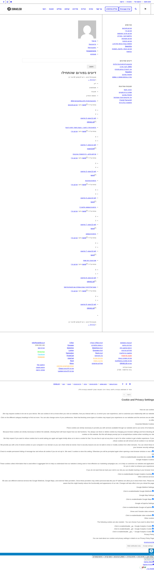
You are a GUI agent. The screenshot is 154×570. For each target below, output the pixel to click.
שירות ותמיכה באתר (125, 358)
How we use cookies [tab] (147, 410)
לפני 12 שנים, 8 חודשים (88, 278)
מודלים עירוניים (127, 350)
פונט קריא (108, 557)
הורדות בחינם (127, 345)
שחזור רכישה (40, 370)
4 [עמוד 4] (91, 80)
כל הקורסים (99, 355)
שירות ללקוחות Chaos (66, 368)
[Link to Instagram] (7, 2)
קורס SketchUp (97, 348)
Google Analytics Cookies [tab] (145, 460)
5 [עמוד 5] (90, 80)
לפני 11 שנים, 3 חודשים (88, 118)
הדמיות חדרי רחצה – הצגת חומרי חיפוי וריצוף (80, 127)
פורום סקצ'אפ (73, 105)
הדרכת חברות (98, 358)
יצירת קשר (41, 348)
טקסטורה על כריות (125, 102)
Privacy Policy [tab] (149, 534)
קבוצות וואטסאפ (126, 343)
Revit (72, 361)
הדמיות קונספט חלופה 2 (88, 207)
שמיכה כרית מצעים (125, 92)
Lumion (71, 350)
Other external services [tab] (146, 477)
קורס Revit (99, 353)
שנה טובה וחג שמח (89, 260)
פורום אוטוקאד (126, 38)
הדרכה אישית (98, 361)
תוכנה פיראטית (127, 355)
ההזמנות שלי (137, 2)
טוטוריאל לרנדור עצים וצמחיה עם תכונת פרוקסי (80, 287)
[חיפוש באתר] (135, 9)
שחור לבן (150, 557)
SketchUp (70, 348)
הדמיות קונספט (91, 234)
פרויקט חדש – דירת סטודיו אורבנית (84, 154)
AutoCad (71, 358)
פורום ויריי (74, 131)
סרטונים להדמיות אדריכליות (122, 64)
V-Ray (71, 343)
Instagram (41, 357)
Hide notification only (134, 546)
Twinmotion (70, 353)
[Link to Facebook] (4, 2)
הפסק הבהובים (119, 557)
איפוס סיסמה (147, 2)
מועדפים (93, 54)
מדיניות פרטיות (149, 542)
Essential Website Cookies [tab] (144, 424)
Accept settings (148, 546)
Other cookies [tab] (149, 518)
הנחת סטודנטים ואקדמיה (65, 366)
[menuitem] (122, 1)
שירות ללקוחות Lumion (66, 371)
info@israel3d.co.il (38, 343)
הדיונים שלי (92, 44)
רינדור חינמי (128, 90)
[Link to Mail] (11, 2)
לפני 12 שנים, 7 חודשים (88, 224)
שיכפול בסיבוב (127, 74)
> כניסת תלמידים (97, 345)
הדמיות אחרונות (90, 180)
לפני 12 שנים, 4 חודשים (88, 198)
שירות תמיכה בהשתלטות (123, 361)
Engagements (91, 51)
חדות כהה (141, 557)
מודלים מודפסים (97, 363)
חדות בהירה (131, 557)
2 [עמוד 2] (94, 80)
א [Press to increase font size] (152, 559)
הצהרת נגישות (148, 564)
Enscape (71, 345)
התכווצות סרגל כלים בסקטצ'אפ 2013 (83, 101)
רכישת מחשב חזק (126, 348)
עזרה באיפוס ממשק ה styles (122, 77)
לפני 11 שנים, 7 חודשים (88, 145)
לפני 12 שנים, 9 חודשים (88, 304)
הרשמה (122, 2)
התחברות (129, 2)
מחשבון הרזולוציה (125, 353)
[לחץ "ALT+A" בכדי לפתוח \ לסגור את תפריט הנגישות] (151, 551)
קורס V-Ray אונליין (96, 343)
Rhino (72, 363)
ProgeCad (70, 355)
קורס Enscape (98, 350)
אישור (129, 394)
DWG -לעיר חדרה (126, 67)
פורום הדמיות (127, 41)
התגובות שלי (92, 47)
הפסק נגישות (149, 562)
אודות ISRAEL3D (126, 363)
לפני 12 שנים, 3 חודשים (88, 171)
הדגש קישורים (98, 557)
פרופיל (94, 41)
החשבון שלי (41, 365)
